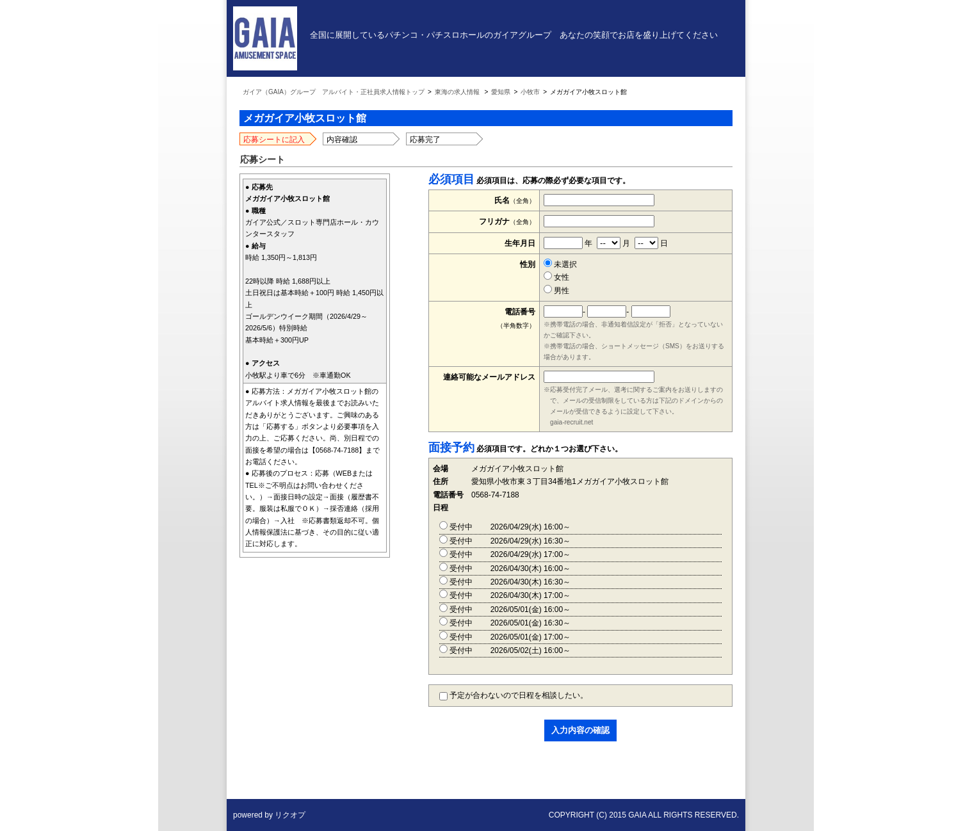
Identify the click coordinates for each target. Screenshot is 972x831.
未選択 (560, 264)
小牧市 (530, 91)
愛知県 (500, 91)
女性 (556, 277)
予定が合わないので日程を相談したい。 (513, 695)
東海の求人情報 (457, 91)
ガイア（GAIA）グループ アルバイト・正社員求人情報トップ (334, 91)
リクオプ (290, 815)
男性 (556, 290)
